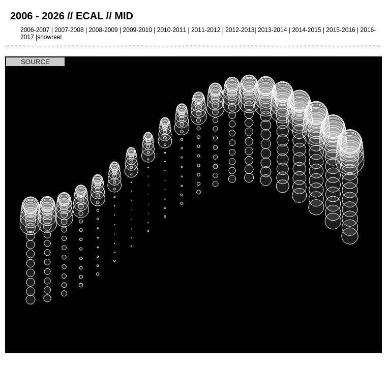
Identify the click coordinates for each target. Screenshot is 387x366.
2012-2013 (239, 30)
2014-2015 (306, 30)
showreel (49, 37)
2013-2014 (272, 30)
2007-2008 (68, 30)
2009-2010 (137, 30)
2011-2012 (205, 30)
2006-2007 (34, 30)
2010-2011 (171, 30)
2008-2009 (102, 30)
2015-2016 (340, 30)
